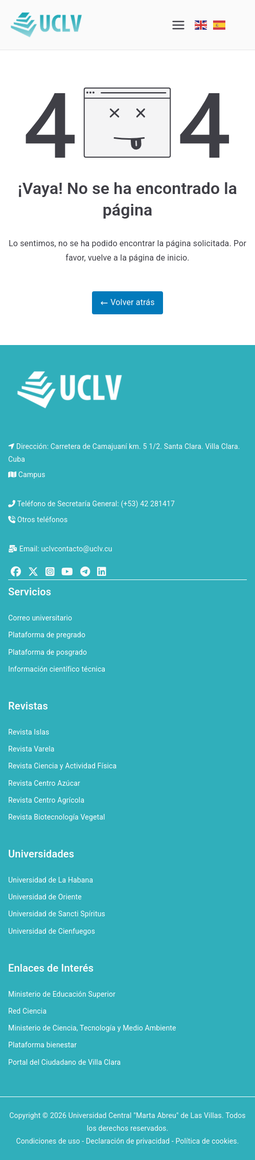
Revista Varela (31, 749)
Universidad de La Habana (50, 880)
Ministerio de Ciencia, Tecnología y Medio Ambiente (92, 1028)
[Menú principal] (178, 25)
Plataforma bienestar (42, 1045)
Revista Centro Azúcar (44, 783)
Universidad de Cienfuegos (51, 931)
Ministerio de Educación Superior (61, 994)
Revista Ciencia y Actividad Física (62, 766)
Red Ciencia (27, 1011)
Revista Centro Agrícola (46, 800)
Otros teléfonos (42, 519)
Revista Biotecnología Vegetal (56, 817)
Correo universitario (40, 618)
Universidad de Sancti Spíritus (56, 914)
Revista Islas (28, 732)
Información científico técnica (56, 669)
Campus (31, 474)
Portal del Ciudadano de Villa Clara (64, 1062)
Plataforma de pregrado (46, 635)
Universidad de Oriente (45, 897)
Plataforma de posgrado (47, 652)
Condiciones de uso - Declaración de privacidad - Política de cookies (126, 1141)
